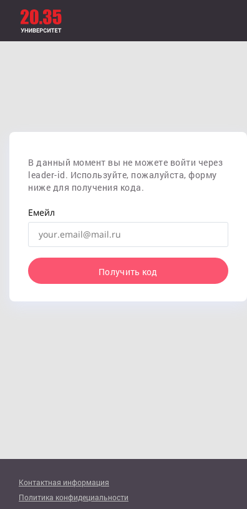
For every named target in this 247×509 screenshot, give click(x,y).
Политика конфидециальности (73, 497)
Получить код (128, 272)
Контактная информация (64, 482)
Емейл (41, 213)
